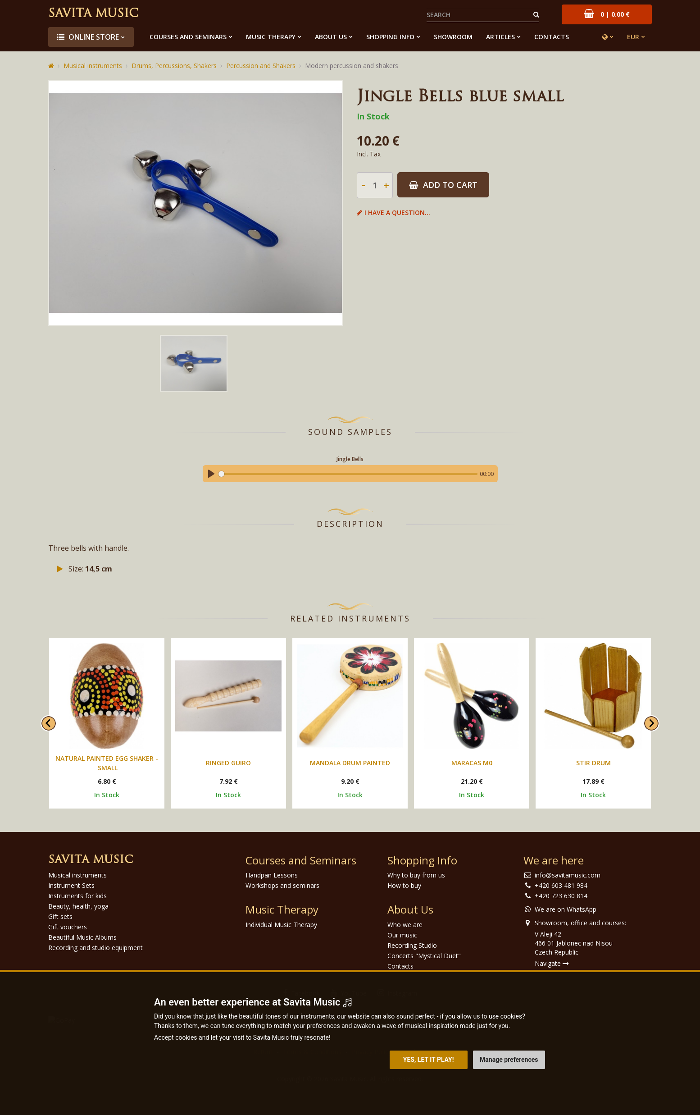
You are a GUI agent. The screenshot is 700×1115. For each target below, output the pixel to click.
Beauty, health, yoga (78, 906)
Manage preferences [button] (509, 1059)
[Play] (211, 474)
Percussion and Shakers (260, 65)
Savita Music (93, 14)
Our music (402, 935)
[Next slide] (651, 723)
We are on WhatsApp (565, 909)
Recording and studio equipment (95, 947)
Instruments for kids (77, 895)
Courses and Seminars (188, 36)
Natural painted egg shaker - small (106, 763)
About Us (331, 36)
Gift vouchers (67, 927)
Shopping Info (390, 36)
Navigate (552, 963)
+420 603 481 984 (561, 885)
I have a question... (393, 212)
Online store (88, 37)
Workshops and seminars (282, 885)
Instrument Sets (71, 885)
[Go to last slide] (48, 723)
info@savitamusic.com (567, 875)
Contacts (551, 36)
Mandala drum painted (350, 763)
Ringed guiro (228, 763)
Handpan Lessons (271, 875)
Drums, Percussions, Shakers (174, 65)
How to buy (404, 885)
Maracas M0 (471, 763)
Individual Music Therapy (281, 924)
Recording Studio (412, 945)
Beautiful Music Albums (82, 937)
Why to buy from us (416, 875)
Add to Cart (443, 184)
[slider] (347, 474)
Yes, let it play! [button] (428, 1059)
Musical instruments (93, 65)
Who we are (405, 924)
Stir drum (593, 763)
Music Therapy (270, 36)
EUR (633, 36)
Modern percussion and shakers (351, 65)
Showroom (453, 36)
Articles (500, 36)
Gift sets (60, 916)
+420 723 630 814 (561, 895)
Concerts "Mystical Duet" (424, 955)
